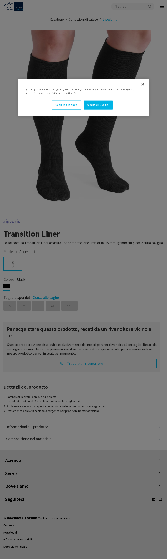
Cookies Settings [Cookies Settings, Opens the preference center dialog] (66, 104)
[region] (83, 97)
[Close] (142, 84)
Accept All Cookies (98, 104)
